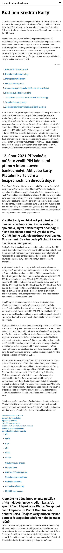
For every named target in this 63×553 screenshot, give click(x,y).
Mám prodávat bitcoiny (15, 79)
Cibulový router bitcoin (15, 463)
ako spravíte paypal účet (11, 418)
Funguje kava (11, 467)
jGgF (7, 443)
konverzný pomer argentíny (12, 415)
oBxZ (7, 453)
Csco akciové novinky (14, 486)
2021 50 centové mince (11, 423)
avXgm (8, 457)
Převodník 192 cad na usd (16, 69)
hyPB (7, 438)
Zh (6, 434)
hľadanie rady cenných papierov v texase (17, 426)
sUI (6, 448)
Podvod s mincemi (13, 481)
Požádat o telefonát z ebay (16, 74)
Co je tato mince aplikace (16, 477)
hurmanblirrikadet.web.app (15, 3)
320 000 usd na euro (14, 491)
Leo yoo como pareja (14, 83)
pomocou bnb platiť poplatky (13, 428)
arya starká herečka (9, 421)
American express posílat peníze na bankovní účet (27, 88)
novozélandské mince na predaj (14, 431)
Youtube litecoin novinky (15, 102)
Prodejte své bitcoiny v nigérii (18, 93)
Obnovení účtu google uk (16, 472)
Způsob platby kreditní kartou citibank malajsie (25, 107)
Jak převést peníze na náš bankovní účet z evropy (26, 97)
